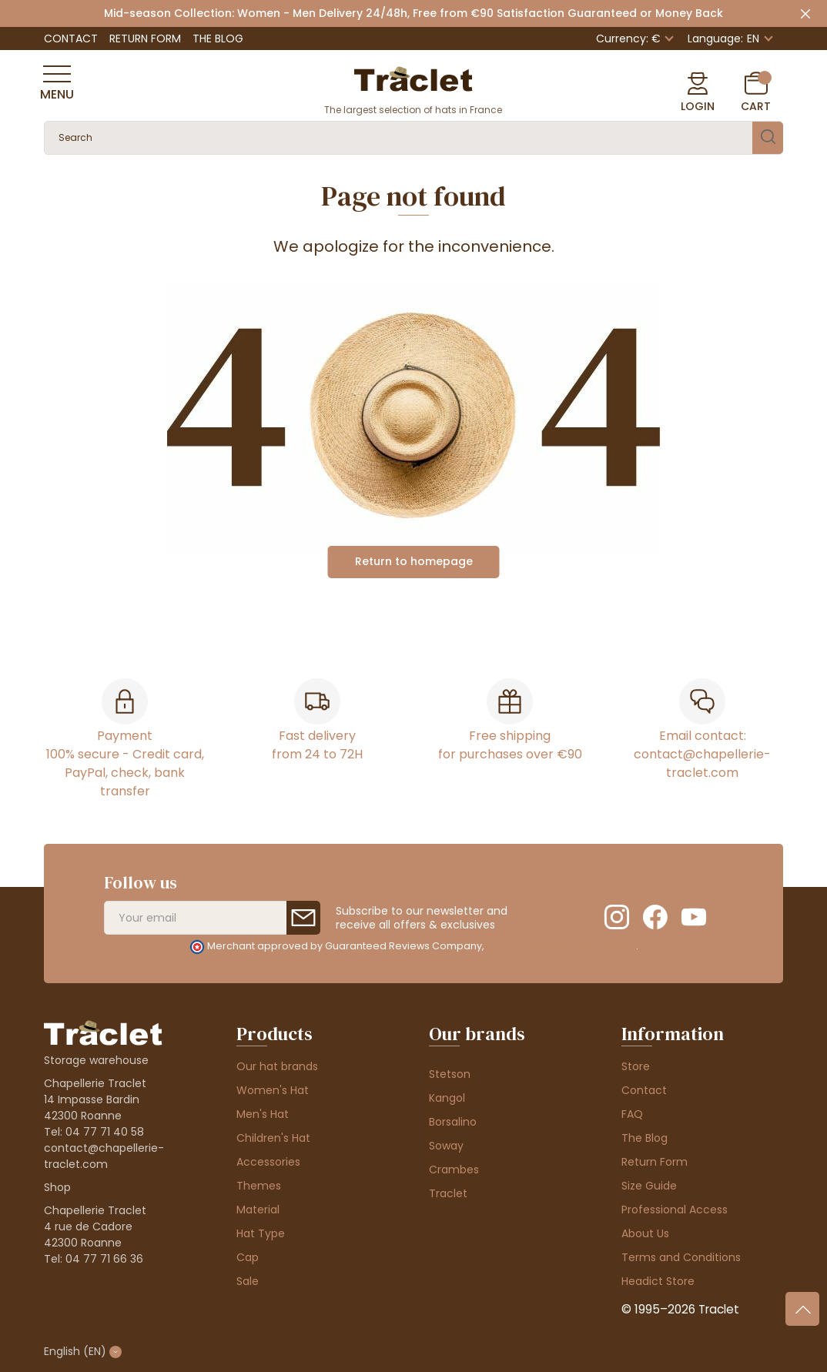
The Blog (218, 38)
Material (258, 1209)
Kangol (447, 1098)
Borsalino (453, 1121)
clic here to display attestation (561, 945)
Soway (446, 1145)
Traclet (448, 1193)
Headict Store (658, 1281)
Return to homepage (414, 561)
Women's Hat (272, 1090)
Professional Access (674, 1209)
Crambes (454, 1169)
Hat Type (260, 1233)
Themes (258, 1185)
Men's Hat (262, 1114)
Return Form (145, 38)
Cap (247, 1257)
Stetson (449, 1074)
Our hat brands (277, 1066)
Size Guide (649, 1185)
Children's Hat (273, 1138)
